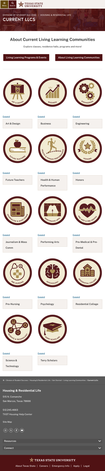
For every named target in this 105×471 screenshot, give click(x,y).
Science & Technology (12, 363)
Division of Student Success (19, 15)
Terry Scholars (49, 360)
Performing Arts (50, 242)
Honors (80, 179)
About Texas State (25, 466)
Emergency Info (60, 466)
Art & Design (13, 123)
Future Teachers (15, 179)
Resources (10, 441)
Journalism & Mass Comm (16, 245)
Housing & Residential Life (55, 15)
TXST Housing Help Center (17, 414)
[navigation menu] (4, 4)
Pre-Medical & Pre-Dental (87, 245)
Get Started (57, 380)
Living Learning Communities (74, 380)
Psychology (47, 304)
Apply (76, 466)
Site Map (7, 422)
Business (46, 123)
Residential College (87, 304)
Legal (86, 466)
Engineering (82, 123)
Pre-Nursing (13, 304)
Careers (43, 466)
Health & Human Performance (50, 182)
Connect (9, 448)
